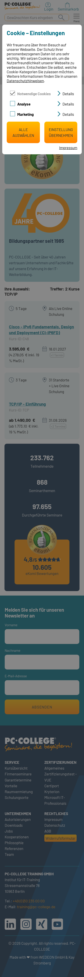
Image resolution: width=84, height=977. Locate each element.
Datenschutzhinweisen (25, 80)
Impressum (68, 147)
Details (68, 93)
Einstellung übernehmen (61, 132)
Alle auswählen (23, 132)
